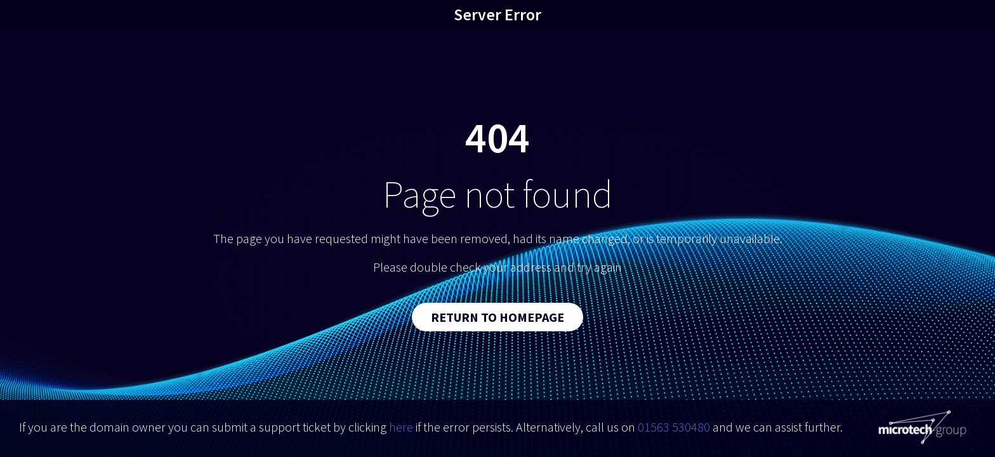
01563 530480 (674, 427)
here (401, 427)
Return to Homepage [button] (497, 317)
